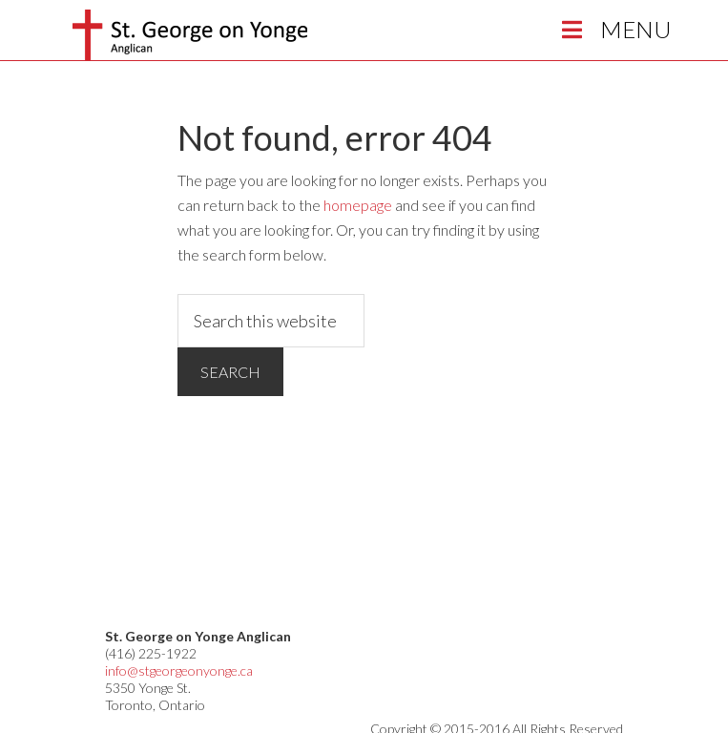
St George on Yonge (190, 35)
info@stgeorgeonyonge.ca (179, 670)
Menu (613, 29)
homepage (357, 205)
